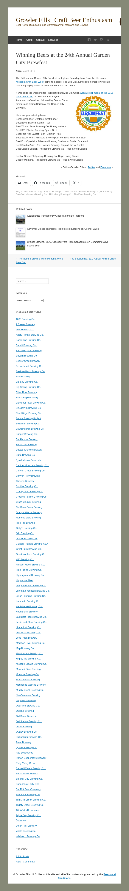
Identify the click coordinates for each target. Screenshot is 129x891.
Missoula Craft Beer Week (30, 81)
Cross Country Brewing (28, 502)
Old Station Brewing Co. (29, 721)
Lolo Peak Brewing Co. (28, 632)
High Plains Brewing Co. (29, 569)
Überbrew (21, 820)
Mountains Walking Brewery (31, 684)
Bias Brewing (23, 376)
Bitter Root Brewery (26, 392)
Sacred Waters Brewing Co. (31, 768)
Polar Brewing (23, 742)
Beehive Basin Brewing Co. (30, 371)
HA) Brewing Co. (25, 559)
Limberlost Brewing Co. (28, 627)
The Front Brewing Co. (85, 194)
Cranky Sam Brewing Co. (29, 491)
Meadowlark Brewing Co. (29, 653)
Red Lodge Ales (24, 752)
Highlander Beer (24, 580)
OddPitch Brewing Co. (28, 705)
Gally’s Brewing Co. (26, 528)
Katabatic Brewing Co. (28, 601)
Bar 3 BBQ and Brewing (29, 350)
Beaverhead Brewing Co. (29, 366)
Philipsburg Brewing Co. (61, 194)
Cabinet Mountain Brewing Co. (32, 465)
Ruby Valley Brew (25, 763)
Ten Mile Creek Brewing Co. (31, 799)
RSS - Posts (22, 856)
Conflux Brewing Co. (27, 486)
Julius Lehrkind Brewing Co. (31, 596)
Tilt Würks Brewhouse (27, 810)
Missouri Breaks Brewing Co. (31, 663)
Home (19, 39)
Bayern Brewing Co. (54, 191)
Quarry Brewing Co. (26, 747)
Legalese (53, 39)
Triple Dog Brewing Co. (28, 815)
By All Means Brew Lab (28, 460)
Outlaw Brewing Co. (26, 731)
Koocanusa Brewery (27, 611)
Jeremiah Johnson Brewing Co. (33, 590)
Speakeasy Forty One (27, 784)
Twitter (91, 167)
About (29, 39)
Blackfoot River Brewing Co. (31, 402)
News (34, 191)
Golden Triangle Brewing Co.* (32, 543)
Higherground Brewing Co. (30, 575)
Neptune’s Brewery (26, 700)
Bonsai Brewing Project (28, 418)
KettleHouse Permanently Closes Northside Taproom (55, 215)
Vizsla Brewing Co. (26, 831)
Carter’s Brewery (25, 481)
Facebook (105, 167)
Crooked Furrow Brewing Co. (31, 496)
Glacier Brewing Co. (27, 538)
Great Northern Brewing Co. (31, 554)
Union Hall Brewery (26, 825)
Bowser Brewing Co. (89, 191)
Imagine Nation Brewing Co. (31, 585)
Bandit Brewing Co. (26, 345)
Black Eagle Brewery (27, 397)
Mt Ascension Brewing (28, 679)
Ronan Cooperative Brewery (31, 757)
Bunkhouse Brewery (27, 439)
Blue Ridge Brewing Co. (29, 413)
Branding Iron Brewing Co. (30, 428)
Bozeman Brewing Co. (28, 423)
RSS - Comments (25, 861)
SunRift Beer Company (28, 789)
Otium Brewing (24, 726)
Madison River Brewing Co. (30, 643)
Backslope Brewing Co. (28, 340)
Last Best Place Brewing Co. (31, 616)
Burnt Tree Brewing (26, 444)
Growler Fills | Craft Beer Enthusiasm (64, 20)
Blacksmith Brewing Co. (28, 408)
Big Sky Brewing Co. (27, 381)
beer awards (71, 191)
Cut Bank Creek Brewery (29, 507)
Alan (18, 71)
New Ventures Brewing (28, 695)
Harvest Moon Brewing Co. (30, 564)
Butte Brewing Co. (25, 455)
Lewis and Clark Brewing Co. (31, 622)
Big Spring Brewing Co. (28, 387)
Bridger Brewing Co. (27, 434)
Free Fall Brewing (25, 522)
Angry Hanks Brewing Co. (30, 334)
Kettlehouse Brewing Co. (29, 606)
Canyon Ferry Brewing (28, 475)
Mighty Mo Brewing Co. (28, 658)
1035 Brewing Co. (25, 319)
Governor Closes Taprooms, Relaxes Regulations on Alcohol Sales (63, 228)
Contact (40, 39)
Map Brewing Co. (25, 648)
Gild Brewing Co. (25, 533)
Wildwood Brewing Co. (28, 836)
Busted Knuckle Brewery (29, 449)
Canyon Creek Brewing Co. (30, 470)
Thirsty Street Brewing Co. (30, 805)
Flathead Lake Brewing (28, 517)
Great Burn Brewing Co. (29, 549)
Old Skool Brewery (26, 716)
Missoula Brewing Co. (36, 194)
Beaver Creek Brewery (28, 360)
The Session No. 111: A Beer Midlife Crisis (94, 258)
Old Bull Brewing (25, 710)
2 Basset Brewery (25, 324)
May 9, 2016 (29, 71)
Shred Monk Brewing (27, 773)
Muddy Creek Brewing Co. (30, 690)
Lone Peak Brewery (26, 637)
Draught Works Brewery (29, 512)
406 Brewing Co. (25, 329)
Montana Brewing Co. (27, 674)
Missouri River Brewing (28, 669)
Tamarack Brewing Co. (28, 794)
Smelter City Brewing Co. (29, 778)
